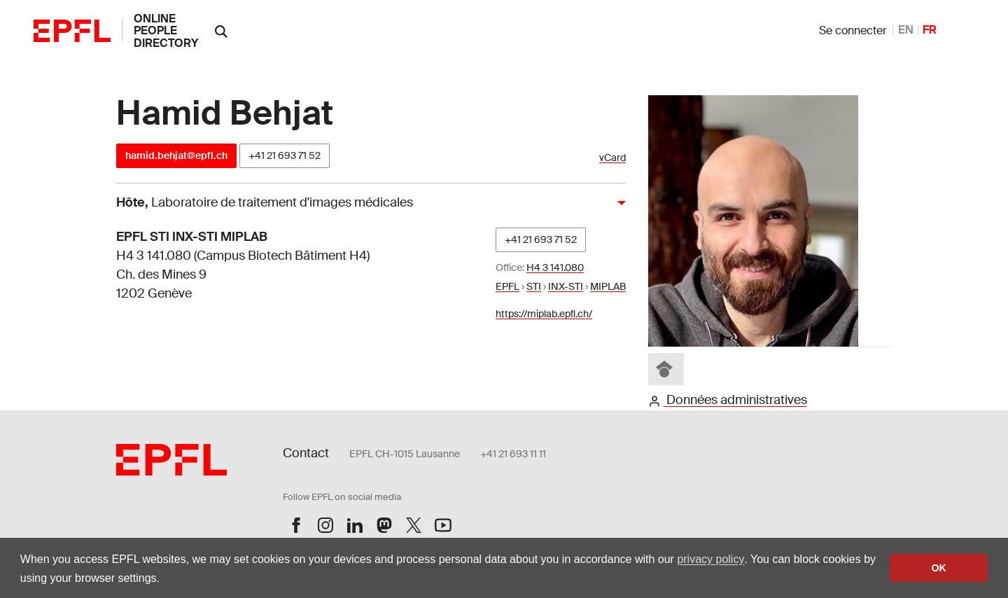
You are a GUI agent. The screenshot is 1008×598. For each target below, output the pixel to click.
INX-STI (565, 286)
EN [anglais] (905, 29)
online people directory (166, 30)
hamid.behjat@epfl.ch (176, 155)
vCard (612, 158)
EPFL (507, 286)
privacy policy (710, 559)
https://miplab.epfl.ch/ (544, 313)
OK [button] (938, 567)
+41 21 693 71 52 (284, 155)
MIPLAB (608, 286)
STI (533, 286)
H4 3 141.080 (555, 267)
